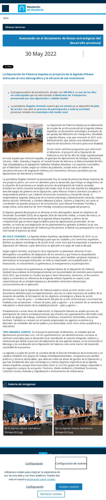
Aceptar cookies (69, 487)
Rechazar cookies (51, 494)
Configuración (34, 463)
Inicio (5, 17)
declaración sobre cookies (41, 479)
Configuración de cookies (71, 463)
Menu (5, 8)
